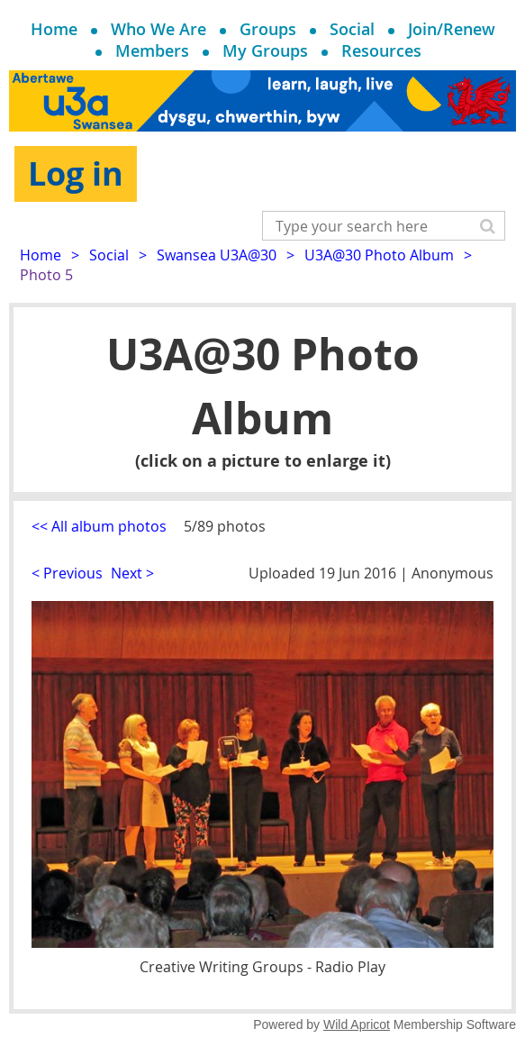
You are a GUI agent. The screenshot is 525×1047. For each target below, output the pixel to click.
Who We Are (158, 29)
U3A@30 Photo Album (379, 255)
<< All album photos (99, 526)
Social (352, 29)
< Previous (67, 573)
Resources (381, 50)
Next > (132, 573)
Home (54, 29)
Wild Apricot (356, 1024)
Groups (268, 29)
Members (152, 50)
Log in (75, 173)
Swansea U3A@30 (216, 255)
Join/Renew (451, 29)
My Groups (265, 50)
